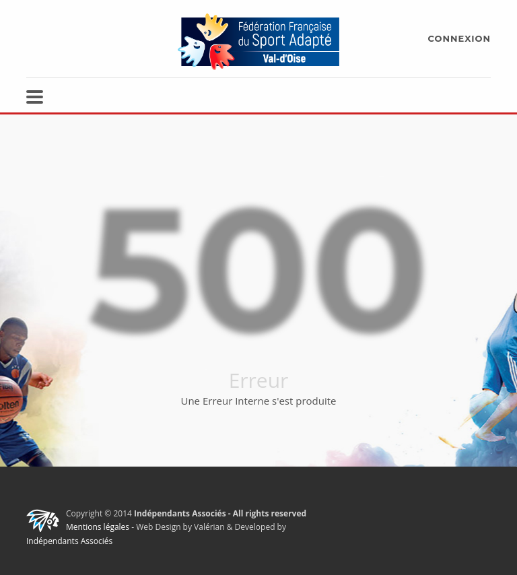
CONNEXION (459, 38)
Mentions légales (97, 527)
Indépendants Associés (69, 541)
